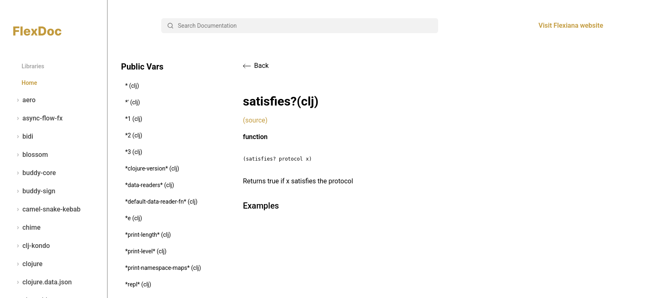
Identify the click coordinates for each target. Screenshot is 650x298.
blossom (30, 155)
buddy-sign (34, 191)
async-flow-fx (38, 118)
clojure (28, 264)
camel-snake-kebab (46, 209)
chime (27, 227)
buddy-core (34, 173)
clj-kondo (31, 246)
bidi (23, 136)
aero (24, 100)
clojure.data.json (42, 282)
